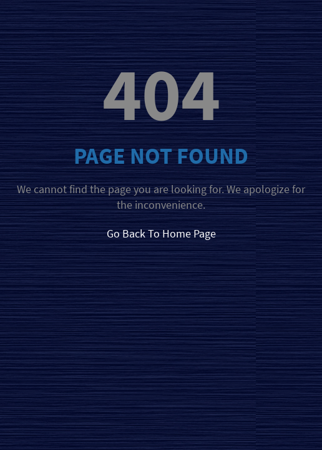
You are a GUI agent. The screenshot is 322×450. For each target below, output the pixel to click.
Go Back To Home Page (161, 233)
